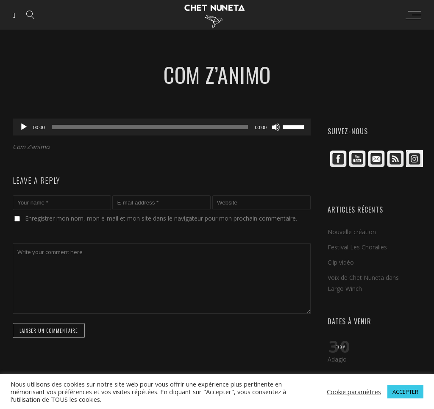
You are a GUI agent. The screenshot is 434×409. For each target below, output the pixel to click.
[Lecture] (23, 127)
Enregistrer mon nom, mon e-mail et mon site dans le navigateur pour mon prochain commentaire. (161, 218)
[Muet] (276, 127)
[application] (162, 127)
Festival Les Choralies (357, 247)
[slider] (150, 127)
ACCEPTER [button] (405, 391)
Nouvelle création (352, 232)
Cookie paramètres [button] (354, 391)
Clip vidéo (341, 262)
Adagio (337, 359)
